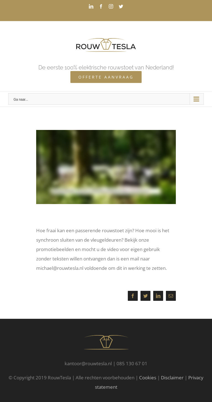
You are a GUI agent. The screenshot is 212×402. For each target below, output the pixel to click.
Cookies (147, 377)
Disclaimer (172, 377)
